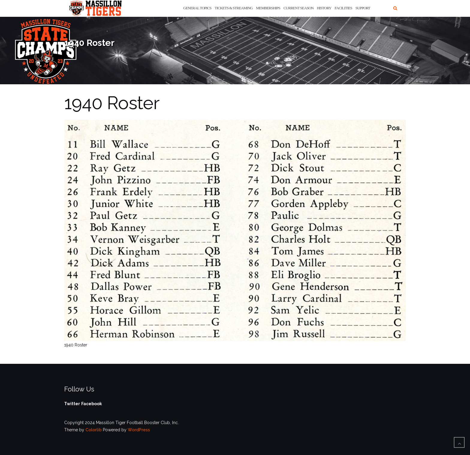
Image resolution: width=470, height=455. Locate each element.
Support (362, 8)
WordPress (139, 429)
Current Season (299, 8)
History (324, 8)
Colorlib (93, 429)
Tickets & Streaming (234, 8)
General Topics (197, 8)
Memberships (268, 8)
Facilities (343, 8)
